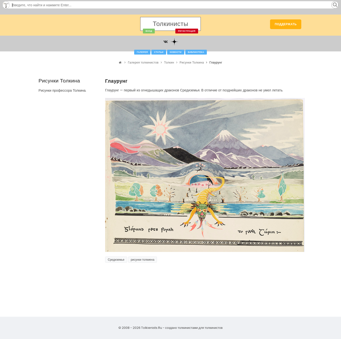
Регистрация (186, 31)
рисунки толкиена (143, 260)
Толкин (169, 62)
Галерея (142, 52)
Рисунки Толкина (191, 62)
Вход (149, 31)
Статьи (158, 52)
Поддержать (286, 24)
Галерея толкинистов (143, 62)
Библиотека (196, 52)
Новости (176, 52)
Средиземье (116, 260)
